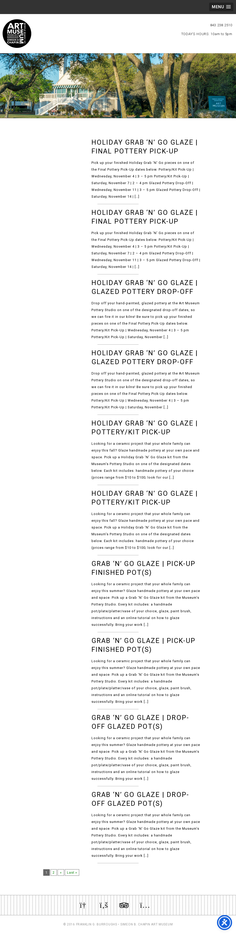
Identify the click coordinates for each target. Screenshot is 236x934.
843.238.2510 (221, 25)
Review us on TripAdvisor (124, 905)
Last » (73, 872)
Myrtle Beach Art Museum (17, 33)
